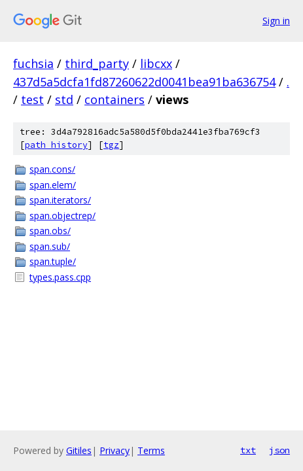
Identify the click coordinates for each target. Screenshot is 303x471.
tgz (111, 144)
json (279, 450)
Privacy (114, 450)
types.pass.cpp (60, 277)
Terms (151, 450)
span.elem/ (52, 185)
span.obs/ (50, 230)
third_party (97, 63)
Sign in (276, 20)
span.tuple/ (52, 261)
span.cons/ (52, 169)
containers (114, 99)
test (32, 99)
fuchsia (33, 63)
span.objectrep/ (62, 215)
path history (56, 144)
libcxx (156, 63)
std (64, 99)
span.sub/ (49, 246)
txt (248, 450)
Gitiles (79, 450)
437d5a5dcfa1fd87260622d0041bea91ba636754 (144, 82)
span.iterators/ (60, 200)
